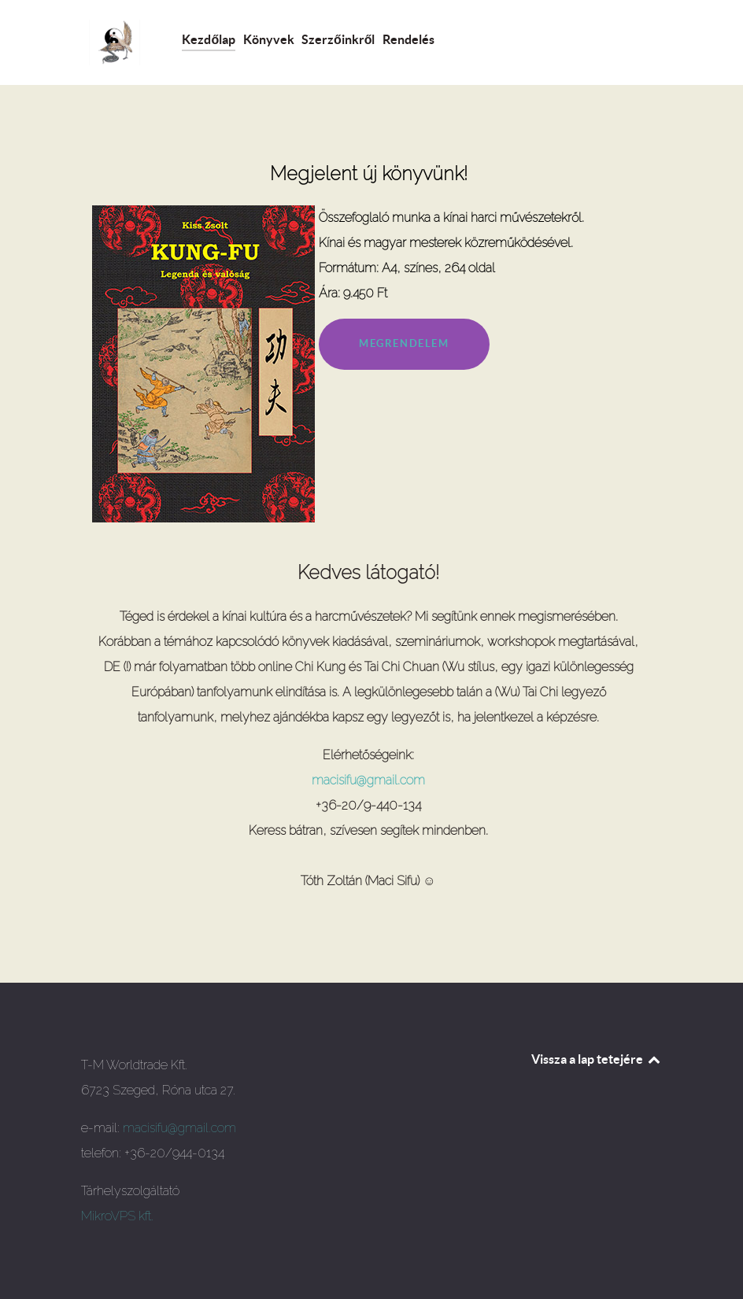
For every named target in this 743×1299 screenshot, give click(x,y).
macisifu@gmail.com (368, 780)
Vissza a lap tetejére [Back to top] (596, 1059)
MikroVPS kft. (117, 1216)
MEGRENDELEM (404, 343)
